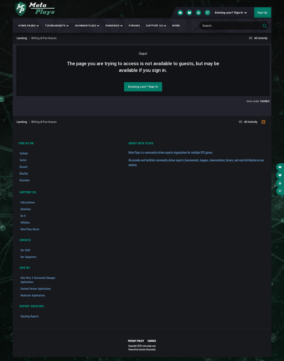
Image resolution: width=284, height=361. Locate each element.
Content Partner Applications (36, 288)
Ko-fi (23, 215)
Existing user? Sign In (231, 12)
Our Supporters (29, 257)
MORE (176, 25)
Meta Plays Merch (30, 229)
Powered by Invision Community (142, 349)
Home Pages (28, 25)
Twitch (23, 160)
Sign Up (262, 12)
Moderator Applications (33, 295)
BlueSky (24, 173)
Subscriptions (28, 202)
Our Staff (25, 250)
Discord (23, 167)
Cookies (152, 340)
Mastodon (25, 180)
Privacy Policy (136, 340)
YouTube (24, 153)
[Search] (220, 26)
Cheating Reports (30, 316)
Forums (134, 25)
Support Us (156, 25)
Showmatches (87, 25)
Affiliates (25, 222)
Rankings (114, 25)
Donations (26, 209)
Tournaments (57, 25)
